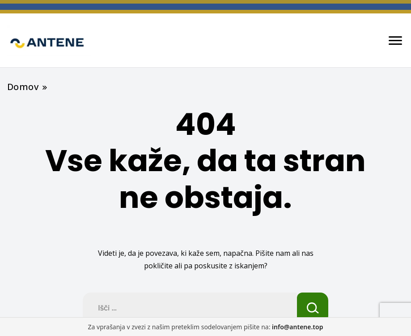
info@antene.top (297, 327)
